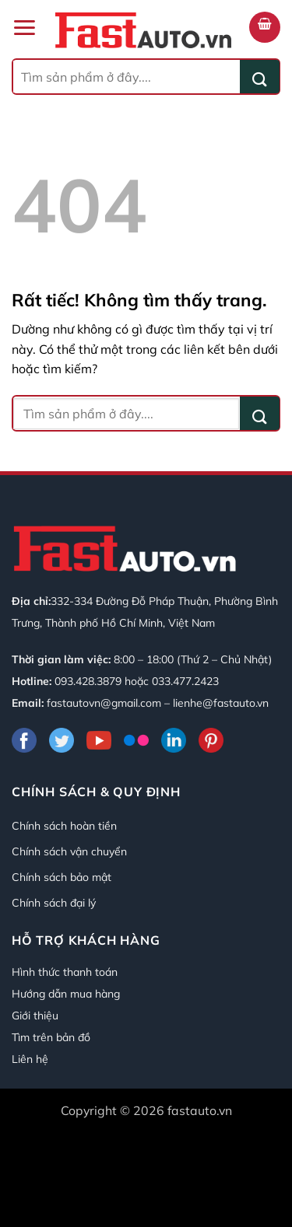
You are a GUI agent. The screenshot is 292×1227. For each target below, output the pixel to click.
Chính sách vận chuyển (69, 851)
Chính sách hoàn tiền (64, 826)
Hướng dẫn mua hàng (66, 994)
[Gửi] (260, 76)
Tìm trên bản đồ (51, 1037)
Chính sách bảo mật (61, 877)
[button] (24, 27)
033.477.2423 (185, 681)
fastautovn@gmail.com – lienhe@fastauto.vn (158, 703)
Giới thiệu (35, 1015)
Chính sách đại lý (54, 903)
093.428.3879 (88, 681)
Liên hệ (30, 1059)
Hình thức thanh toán (65, 972)
